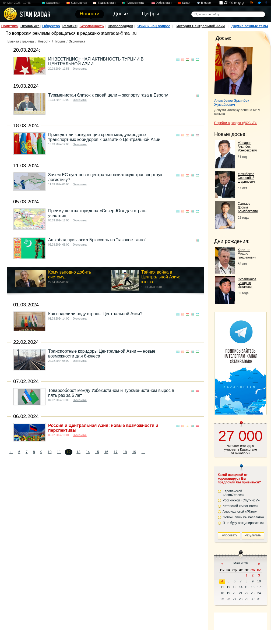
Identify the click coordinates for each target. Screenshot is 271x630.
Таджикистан (106, 2)
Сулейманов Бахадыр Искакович (247, 283)
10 (49, 452)
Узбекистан (163, 2)
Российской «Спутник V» (241, 500)
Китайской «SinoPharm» (240, 506)
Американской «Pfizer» (240, 512)
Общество (51, 26)
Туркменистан (135, 2)
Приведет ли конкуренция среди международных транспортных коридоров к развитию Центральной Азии (104, 137)
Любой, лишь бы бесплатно (243, 517)
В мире (206, 2)
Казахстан (53, 2)
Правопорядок (120, 26)
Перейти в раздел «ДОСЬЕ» (235, 123)
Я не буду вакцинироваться (243, 523)
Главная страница (20, 41)
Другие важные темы (249, 26)
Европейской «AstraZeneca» (233, 493)
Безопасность (92, 26)
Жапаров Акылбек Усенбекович (247, 146)
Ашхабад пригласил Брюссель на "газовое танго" (97, 240)
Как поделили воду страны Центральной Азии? (95, 314)
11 (59, 452)
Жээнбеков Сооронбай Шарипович (246, 177)
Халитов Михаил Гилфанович (247, 253)
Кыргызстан (79, 2)
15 (97, 452)
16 (106, 452)
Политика (9, 26)
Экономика (30, 26)
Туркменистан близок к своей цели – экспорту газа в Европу (108, 95)
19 (134, 452)
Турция (59, 41)
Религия (69, 26)
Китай (186, 2)
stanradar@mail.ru (119, 33)
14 (88, 452)
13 (78, 452)
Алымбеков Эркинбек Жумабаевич (231, 102)
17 (115, 452)
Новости (44, 41)
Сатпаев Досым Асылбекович (248, 207)
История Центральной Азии (201, 26)
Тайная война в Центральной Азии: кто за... (160, 277)
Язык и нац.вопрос (154, 26)
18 (125, 452)
